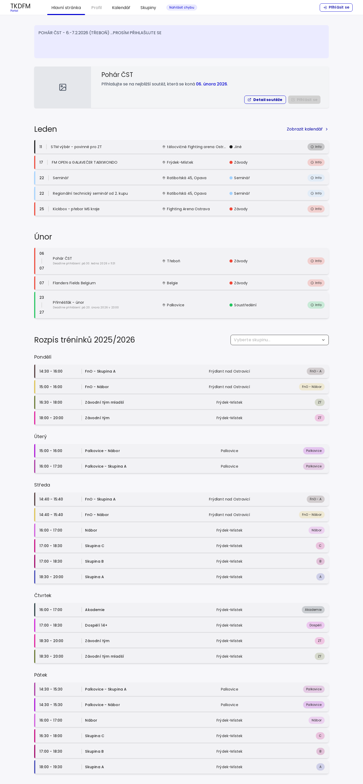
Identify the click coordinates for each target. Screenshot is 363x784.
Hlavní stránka (66, 8)
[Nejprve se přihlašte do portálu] (304, 100)
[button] (265, 100)
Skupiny (148, 8)
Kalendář (121, 8)
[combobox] (280, 340)
